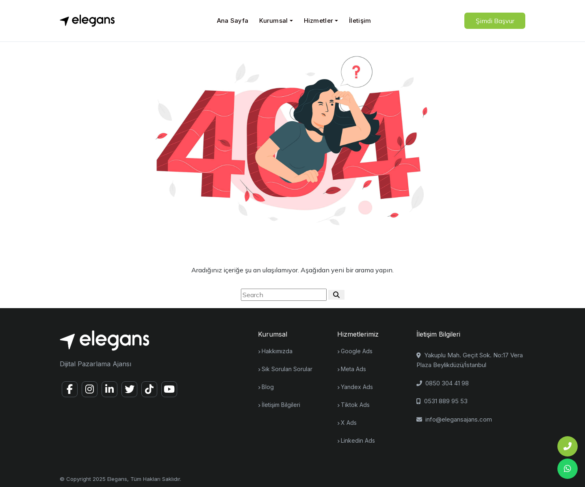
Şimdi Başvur (495, 21)
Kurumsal (273, 20)
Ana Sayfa (233, 20)
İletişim (360, 20)
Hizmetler (319, 20)
